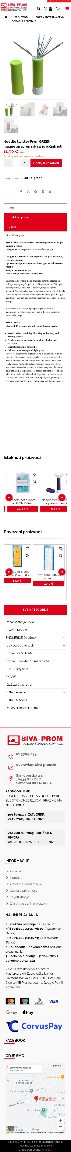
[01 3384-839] (34, 757)
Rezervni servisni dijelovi (22, 708)
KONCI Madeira (16, 700)
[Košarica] (58, 8)
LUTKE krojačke (17, 669)
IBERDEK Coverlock (20, 645)
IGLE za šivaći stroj (19, 684)
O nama (13, 871)
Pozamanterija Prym (20, 622)
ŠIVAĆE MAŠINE (17, 630)
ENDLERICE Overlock (21, 637)
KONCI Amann (16, 692)
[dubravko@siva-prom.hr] (34, 768)
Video (12, 226)
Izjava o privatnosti (21, 890)
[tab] (36, 208)
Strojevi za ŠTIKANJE (20, 653)
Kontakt (13, 878)
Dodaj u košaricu (46, 163)
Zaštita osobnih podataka (26, 903)
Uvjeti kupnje (17, 897)
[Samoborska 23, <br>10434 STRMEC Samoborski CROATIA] (34, 778)
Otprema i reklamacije (23, 884)
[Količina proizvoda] (16, 163)
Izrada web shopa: (30, 1149)
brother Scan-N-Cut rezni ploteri (28, 661)
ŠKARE (11, 677)
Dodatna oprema (19, 217)
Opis (11, 207)
